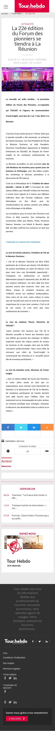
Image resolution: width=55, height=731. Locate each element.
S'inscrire (15, 718)
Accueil (4, 13)
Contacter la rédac (27, 446)
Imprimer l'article (15, 441)
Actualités (30, 13)
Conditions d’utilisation (14, 657)
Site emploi (8, 663)
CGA (5, 653)
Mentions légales (11, 668)
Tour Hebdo (16, 13)
